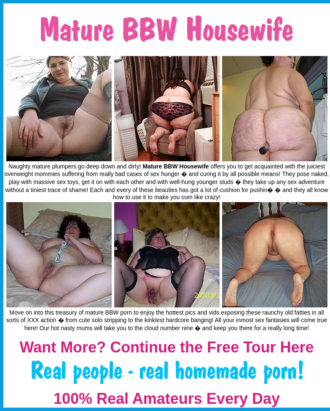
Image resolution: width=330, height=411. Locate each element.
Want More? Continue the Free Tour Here (166, 347)
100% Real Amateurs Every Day (167, 398)
